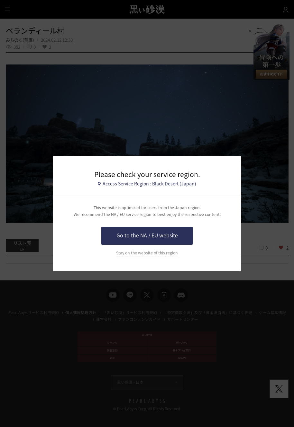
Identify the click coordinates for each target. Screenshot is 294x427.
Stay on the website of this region (147, 253)
